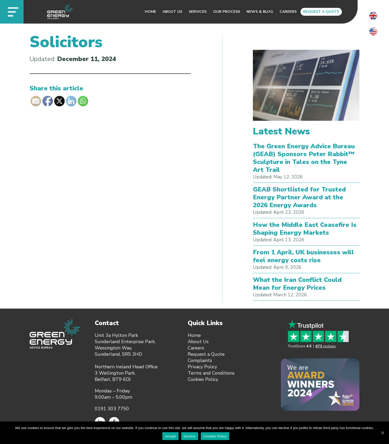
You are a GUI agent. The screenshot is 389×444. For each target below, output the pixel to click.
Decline (190, 436)
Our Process (226, 11)
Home (150, 11)
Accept (170, 436)
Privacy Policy (202, 367)
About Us (172, 11)
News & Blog (260, 11)
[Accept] (382, 432)
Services (198, 11)
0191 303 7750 (112, 408)
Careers (288, 11)
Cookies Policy (203, 379)
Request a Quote (321, 11)
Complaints (200, 360)
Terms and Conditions (211, 373)
